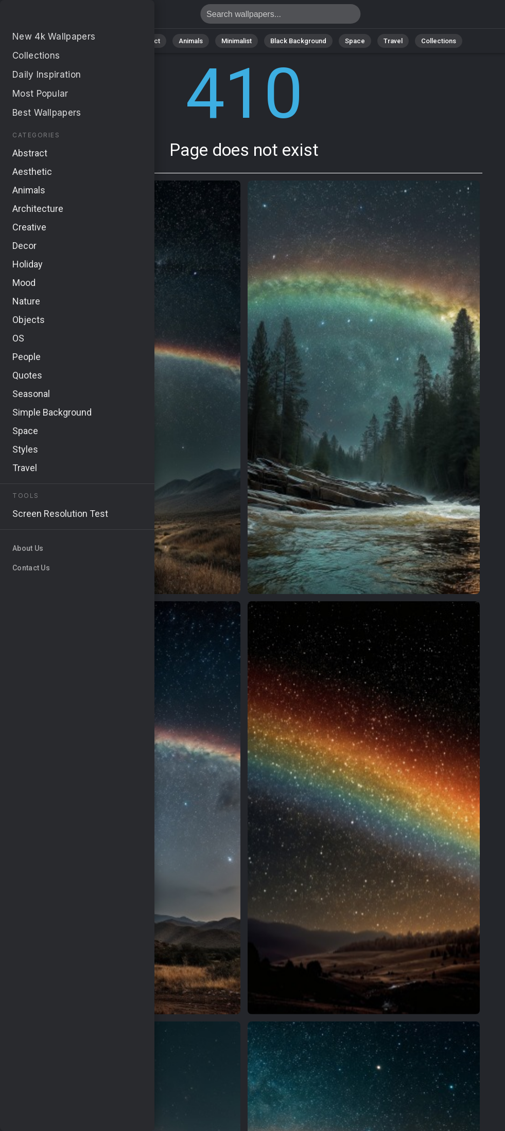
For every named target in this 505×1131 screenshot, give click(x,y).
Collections (438, 41)
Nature (104, 41)
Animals (191, 41)
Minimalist (236, 41)
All (72, 41)
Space (355, 41)
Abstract (146, 41)
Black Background (298, 41)
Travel (393, 41)
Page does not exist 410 (62, 16)
